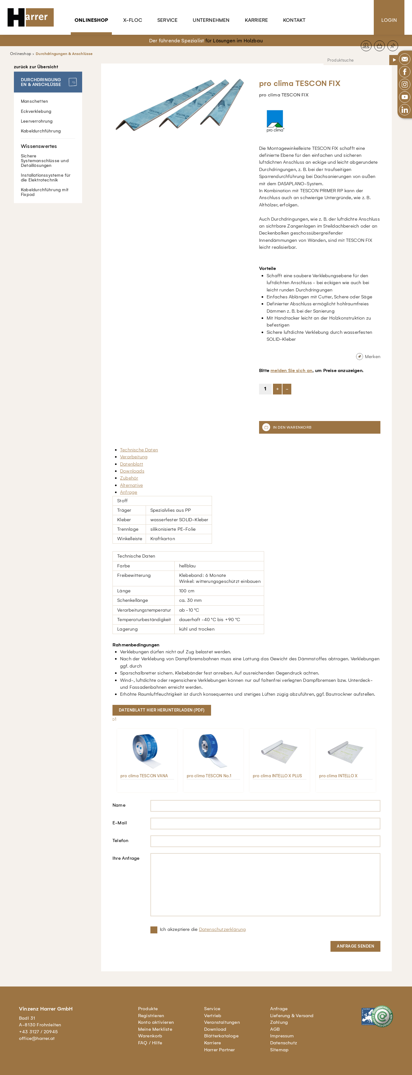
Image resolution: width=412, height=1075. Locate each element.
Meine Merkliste (155, 1029)
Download (215, 1029)
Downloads (132, 471)
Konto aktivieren (156, 1022)
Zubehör (129, 478)
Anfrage (128, 492)
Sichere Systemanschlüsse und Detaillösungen (48, 153)
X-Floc (132, 20)
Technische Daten (139, 450)
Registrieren (151, 1015)
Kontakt (294, 20)
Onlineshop (91, 20)
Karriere (256, 20)
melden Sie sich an (291, 370)
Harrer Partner (219, 1050)
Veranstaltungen (222, 1022)
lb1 (114, 719)
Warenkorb (150, 1036)
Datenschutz (283, 1043)
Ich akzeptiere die (203, 929)
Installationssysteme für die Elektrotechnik (46, 177)
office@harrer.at (37, 1038)
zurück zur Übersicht (36, 67)
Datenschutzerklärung (222, 929)
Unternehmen (211, 20)
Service (167, 20)
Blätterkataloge (221, 1036)
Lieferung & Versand (292, 1015)
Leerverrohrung (37, 121)
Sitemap (279, 1050)
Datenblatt (131, 464)
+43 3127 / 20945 (38, 1032)
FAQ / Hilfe (150, 1043)
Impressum (282, 1036)
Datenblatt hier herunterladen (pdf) (162, 710)
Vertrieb (212, 1015)
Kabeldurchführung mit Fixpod (45, 192)
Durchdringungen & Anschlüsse (64, 54)
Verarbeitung (134, 457)
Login (389, 20)
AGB (275, 1029)
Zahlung (279, 1022)
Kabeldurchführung (41, 130)
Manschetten (34, 101)
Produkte (148, 1008)
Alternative (131, 485)
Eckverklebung (36, 111)
